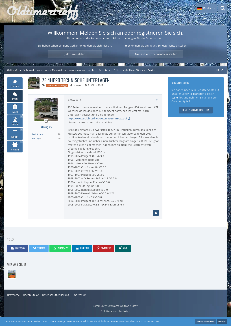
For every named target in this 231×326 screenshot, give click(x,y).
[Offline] (46, 121)
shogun (77, 85)
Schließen (222, 321)
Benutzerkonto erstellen (195, 110)
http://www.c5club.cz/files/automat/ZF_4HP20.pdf (97, 118)
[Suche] (222, 8)
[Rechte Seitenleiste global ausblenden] (222, 70)
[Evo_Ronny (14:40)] (11, 274)
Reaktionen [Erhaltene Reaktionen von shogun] (37, 134)
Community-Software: (115, 306)
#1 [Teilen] (157, 100)
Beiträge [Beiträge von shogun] (36, 138)
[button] (206, 8)
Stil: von (115, 311)
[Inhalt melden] (156, 213)
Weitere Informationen (205, 321)
